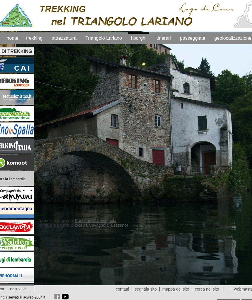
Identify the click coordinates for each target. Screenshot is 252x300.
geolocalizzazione (232, 38)
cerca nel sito (207, 289)
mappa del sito (175, 289)
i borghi (138, 38)
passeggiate (192, 38)
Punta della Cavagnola (95, 220)
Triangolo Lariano (103, 38)
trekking (34, 38)
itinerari (163, 38)
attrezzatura (64, 38)
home (12, 38)
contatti (122, 289)
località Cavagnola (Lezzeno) (101, 225)
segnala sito (146, 289)
